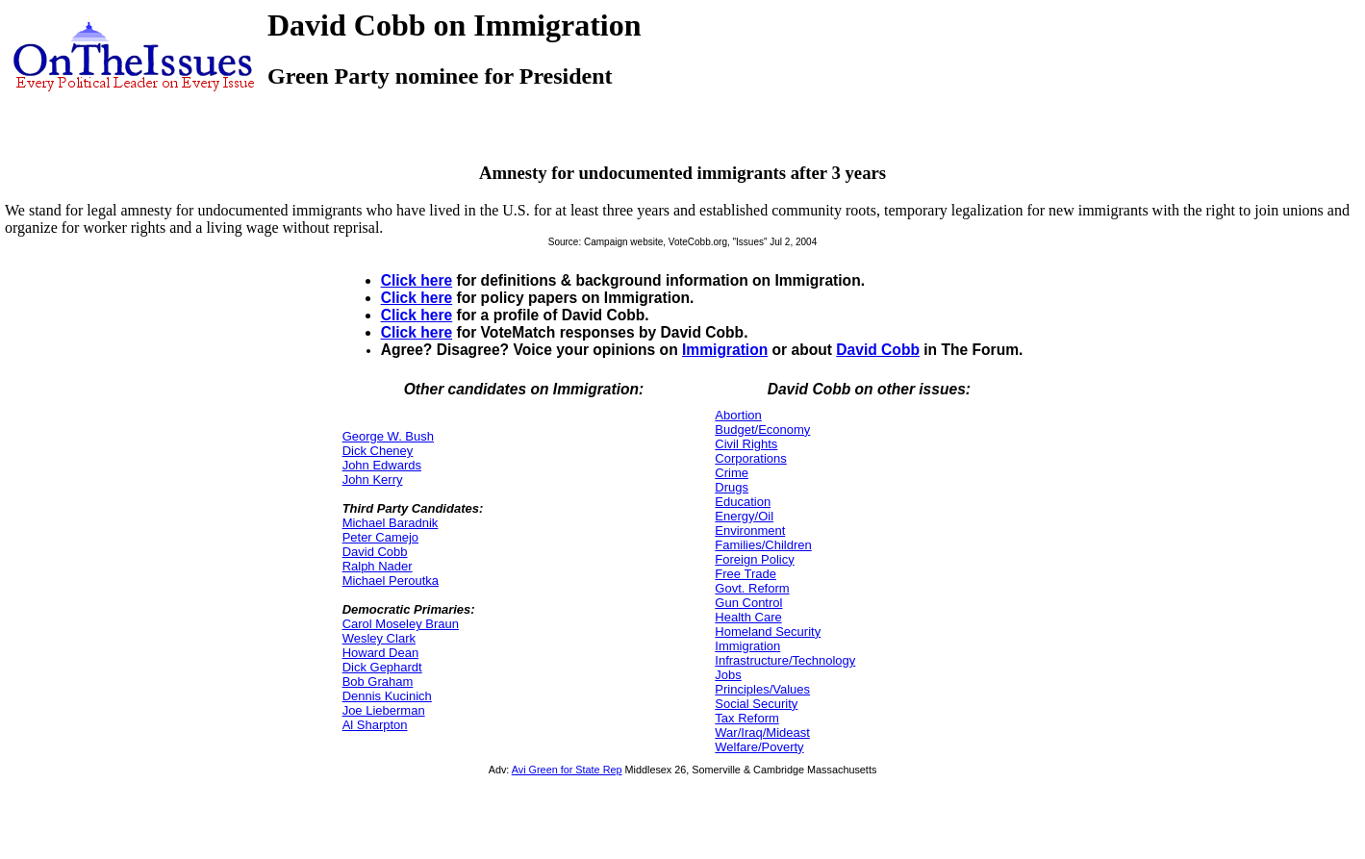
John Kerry (372, 479)
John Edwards (381, 465)
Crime (731, 473)
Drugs (731, 487)
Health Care (748, 617)
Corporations (750, 458)
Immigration (725, 349)
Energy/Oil (744, 516)
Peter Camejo (380, 537)
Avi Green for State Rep (567, 769)
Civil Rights (746, 444)
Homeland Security (768, 631)
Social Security (756, 703)
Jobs (728, 675)
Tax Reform (746, 718)
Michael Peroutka (390, 580)
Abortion (738, 415)
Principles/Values (762, 689)
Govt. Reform (752, 588)
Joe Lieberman (383, 710)
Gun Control (748, 602)
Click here (417, 280)
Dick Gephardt (382, 667)
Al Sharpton (375, 725)
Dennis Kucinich (387, 696)
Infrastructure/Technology (785, 660)
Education (743, 501)
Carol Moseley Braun (400, 624)
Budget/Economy (762, 429)
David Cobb (878, 349)
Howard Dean (380, 652)
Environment (750, 530)
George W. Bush (388, 436)
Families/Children (763, 545)
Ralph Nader (377, 566)
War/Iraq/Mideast (762, 732)
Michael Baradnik (390, 523)
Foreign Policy (754, 559)
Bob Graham (378, 681)
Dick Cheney (378, 450)
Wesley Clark (379, 638)
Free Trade (745, 574)
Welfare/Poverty (759, 747)
